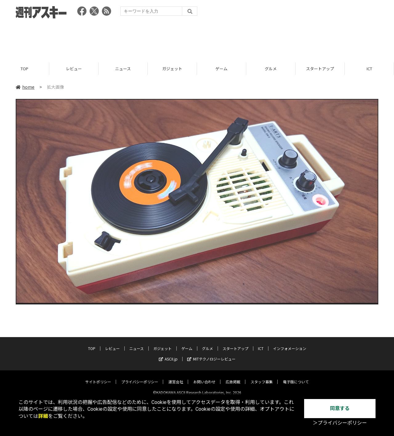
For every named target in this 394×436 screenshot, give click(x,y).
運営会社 (175, 376)
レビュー (74, 68)
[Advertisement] (197, 38)
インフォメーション (289, 343)
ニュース (123, 68)
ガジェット (172, 68)
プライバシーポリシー (139, 376)
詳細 (43, 416)
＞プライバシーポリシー (340, 423)
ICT (369, 68)
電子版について (296, 376)
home (25, 87)
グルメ (271, 68)
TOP (24, 68)
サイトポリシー (98, 376)
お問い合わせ (204, 376)
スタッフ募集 (262, 376)
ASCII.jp (168, 354)
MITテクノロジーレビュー (211, 354)
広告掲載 (233, 376)
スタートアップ (320, 68)
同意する (340, 408)
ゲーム (221, 68)
